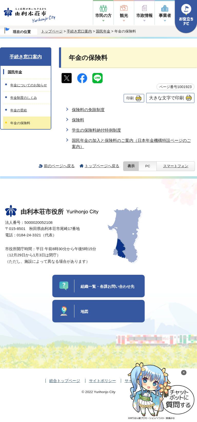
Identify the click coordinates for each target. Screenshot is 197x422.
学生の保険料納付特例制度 (96, 130)
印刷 (130, 98)
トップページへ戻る (102, 166)
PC (147, 166)
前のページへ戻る (59, 166)
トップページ (52, 31)
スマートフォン (175, 166)
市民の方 (103, 15)
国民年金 (103, 31)
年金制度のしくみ (23, 98)
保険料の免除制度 (88, 110)
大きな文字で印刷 (166, 97)
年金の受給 (18, 110)
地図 (84, 311)
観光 (124, 15)
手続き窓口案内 (79, 31)
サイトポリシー (102, 380)
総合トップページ (64, 380)
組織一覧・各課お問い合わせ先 (107, 286)
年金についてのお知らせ (28, 85)
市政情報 (144, 15)
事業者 (165, 15)
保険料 (78, 120)
